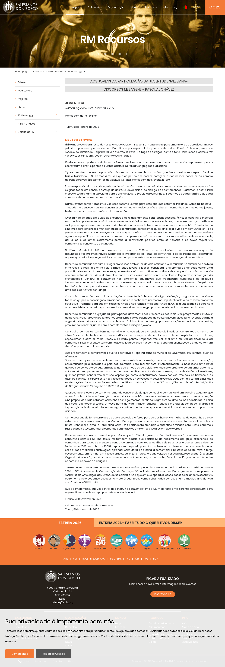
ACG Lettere (25, 90)
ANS (66, 558)
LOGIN (197, 7)
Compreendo (19, 654)
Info (165, 7)
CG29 (215, 7)
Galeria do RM (26, 132)
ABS (137, 558)
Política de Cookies (53, 654)
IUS (146, 558)
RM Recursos (55, 71)
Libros (21, 107)
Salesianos (95, 7)
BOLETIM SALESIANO (94, 558)
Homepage (75, 7)
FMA (155, 558)
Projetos (23, 99)
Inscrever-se (162, 594)
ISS (128, 558)
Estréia (22, 82)
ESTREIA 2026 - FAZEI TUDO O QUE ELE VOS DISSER (140, 522)
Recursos (151, 7)
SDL (75, 558)
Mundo (135, 7)
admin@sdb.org (62, 602)
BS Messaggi (75, 71)
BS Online (116, 558)
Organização (116, 7)
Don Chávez (27, 123)
